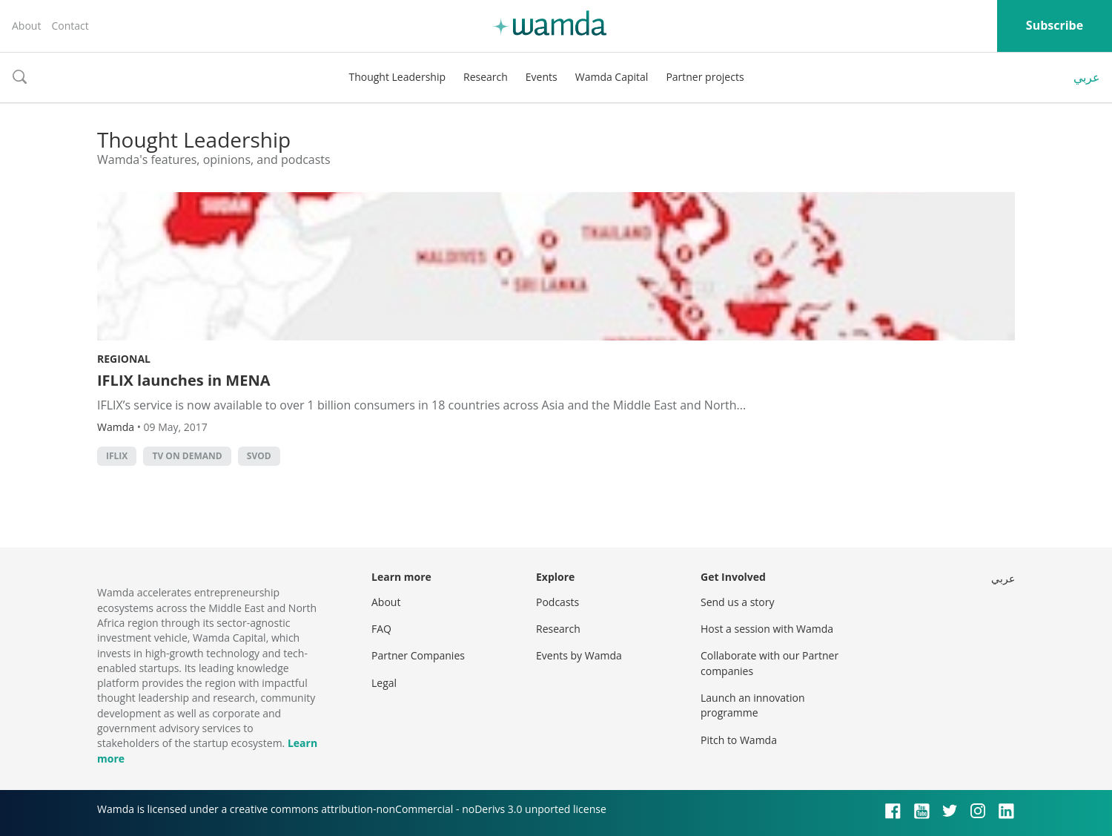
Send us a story (737, 602)
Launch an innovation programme (753, 705)
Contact (69, 26)
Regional (123, 359)
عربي (1086, 77)
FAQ (381, 629)
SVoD (259, 456)
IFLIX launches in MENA (183, 380)
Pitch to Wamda (739, 740)
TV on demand (187, 456)
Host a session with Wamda (767, 629)
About (26, 26)
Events (541, 77)
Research (485, 77)
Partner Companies (418, 655)
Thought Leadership (397, 77)
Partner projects (705, 77)
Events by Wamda (579, 655)
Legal (384, 683)
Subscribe (1054, 25)
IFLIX (117, 456)
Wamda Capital (612, 77)
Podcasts (557, 602)
